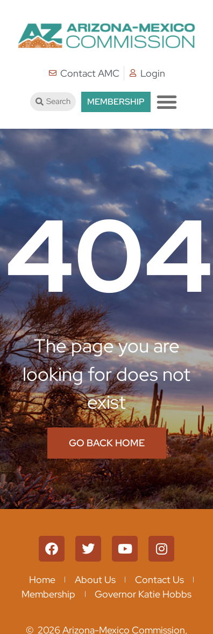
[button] (167, 102)
